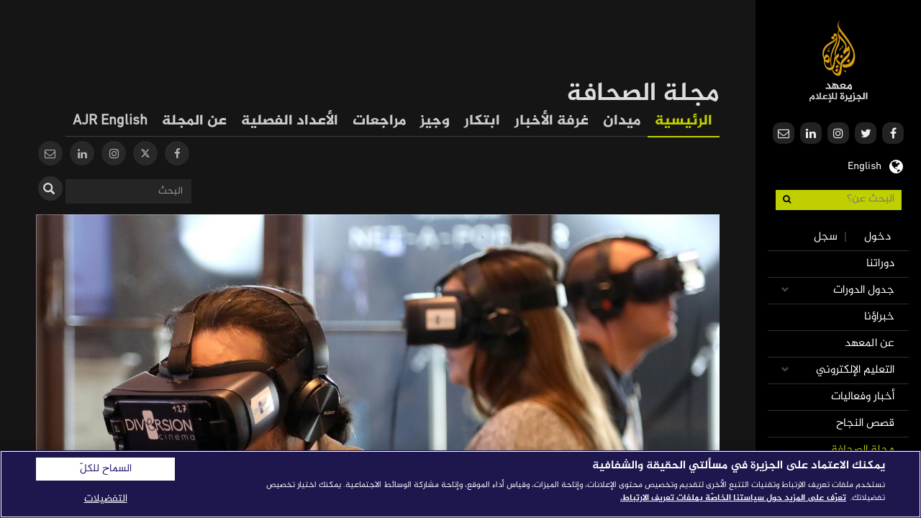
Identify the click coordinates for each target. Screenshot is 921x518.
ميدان (621, 121)
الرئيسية (683, 121)
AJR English (110, 121)
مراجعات (379, 121)
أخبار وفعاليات (862, 396)
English (864, 164)
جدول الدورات (863, 290)
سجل (826, 237)
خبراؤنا (879, 317)
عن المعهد (869, 343)
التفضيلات (105, 499)
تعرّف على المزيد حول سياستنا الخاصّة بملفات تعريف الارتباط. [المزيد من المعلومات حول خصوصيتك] (733, 498)
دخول (877, 237)
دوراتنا (880, 263)
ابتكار (482, 121)
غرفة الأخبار (551, 121)
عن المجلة (194, 121)
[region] (460, 484)
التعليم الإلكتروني (855, 370)
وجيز (435, 121)
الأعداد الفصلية (289, 121)
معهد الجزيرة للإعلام (838, 61)
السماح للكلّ (106, 469)
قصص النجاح (865, 423)
